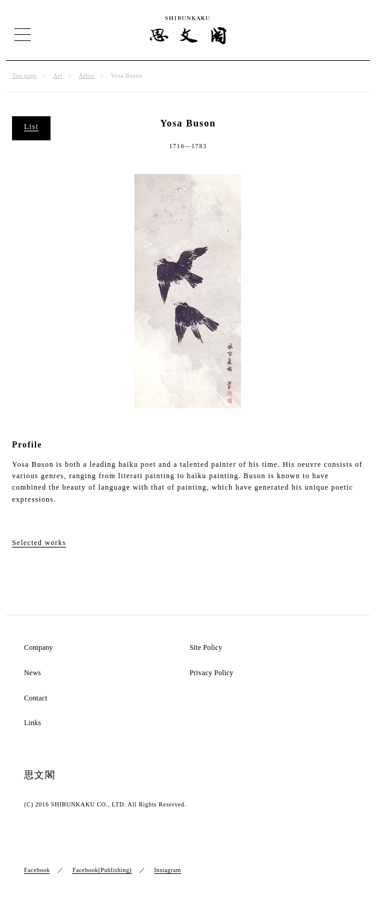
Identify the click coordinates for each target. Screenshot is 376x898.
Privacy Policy (211, 673)
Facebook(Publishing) (101, 870)
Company (38, 648)
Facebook (37, 870)
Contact (36, 698)
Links (32, 723)
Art (57, 75)
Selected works (39, 542)
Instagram (167, 870)
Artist (86, 75)
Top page (24, 75)
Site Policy (206, 648)
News (32, 673)
